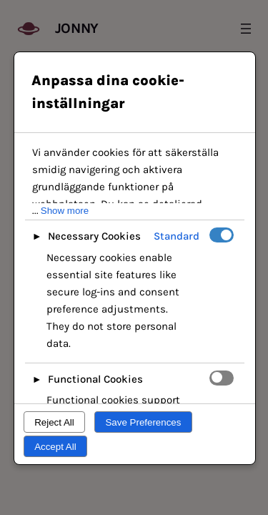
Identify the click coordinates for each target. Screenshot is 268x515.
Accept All (55, 446)
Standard (176, 236)
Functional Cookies (95, 379)
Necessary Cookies (94, 236)
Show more (65, 210)
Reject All (54, 422)
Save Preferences (143, 422)
